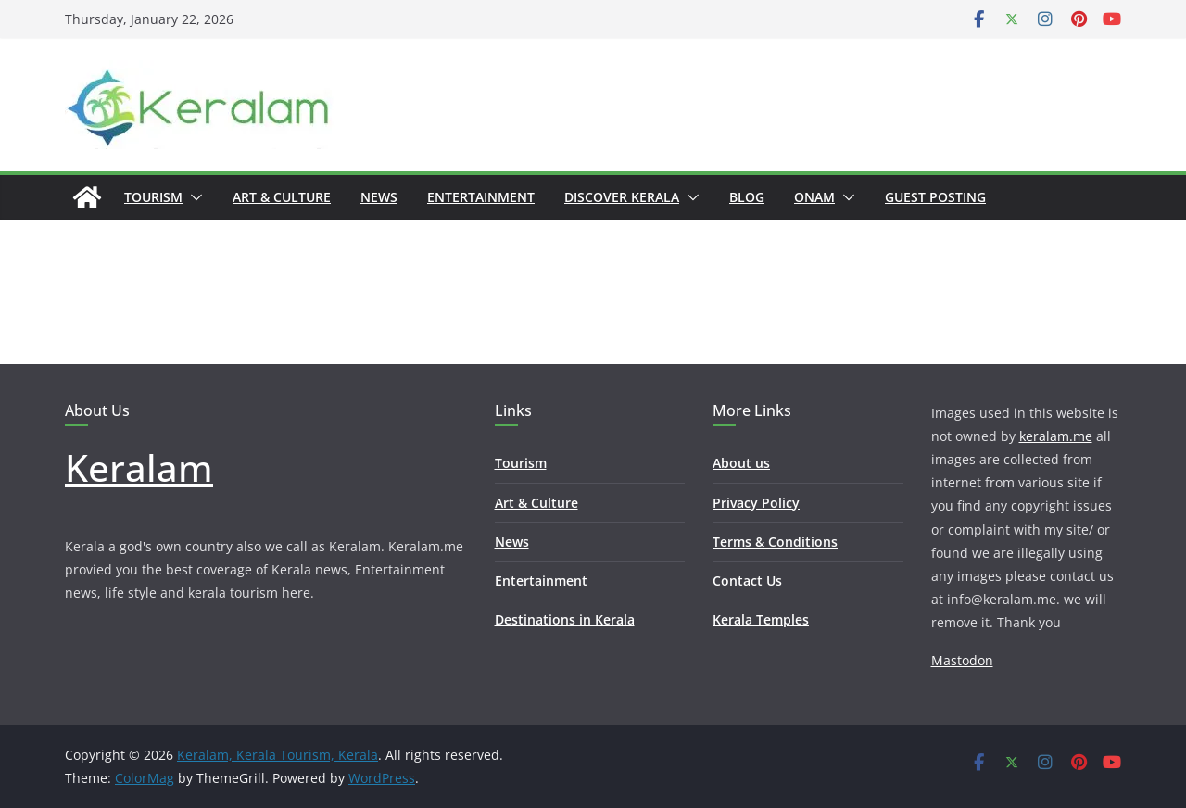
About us (741, 463)
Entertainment (481, 197)
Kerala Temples (761, 619)
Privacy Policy (756, 502)
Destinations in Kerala (565, 619)
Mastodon (962, 660)
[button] (193, 197)
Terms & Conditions (775, 541)
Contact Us (747, 580)
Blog (746, 197)
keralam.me (1055, 436)
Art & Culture (282, 197)
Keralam (139, 467)
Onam (814, 197)
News (378, 197)
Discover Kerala (621, 197)
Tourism (153, 197)
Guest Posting (935, 197)
